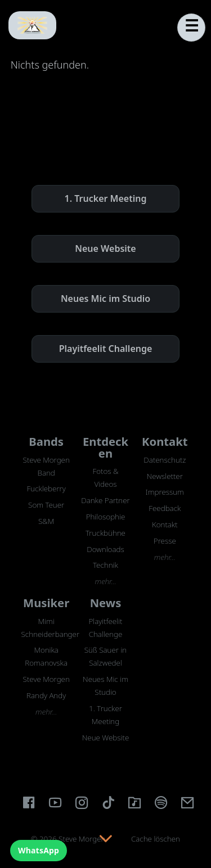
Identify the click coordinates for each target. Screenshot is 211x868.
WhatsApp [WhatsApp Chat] (38, 850)
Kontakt (165, 441)
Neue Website (105, 248)
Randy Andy (46, 695)
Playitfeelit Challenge (105, 348)
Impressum (165, 492)
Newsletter (165, 476)
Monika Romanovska (46, 656)
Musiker (46, 603)
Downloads (105, 549)
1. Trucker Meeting (106, 198)
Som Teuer (46, 505)
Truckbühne (105, 533)
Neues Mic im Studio (105, 298)
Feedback (165, 508)
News (106, 603)
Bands (46, 441)
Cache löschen (155, 839)
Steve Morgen (46, 679)
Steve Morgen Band (46, 466)
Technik (105, 565)
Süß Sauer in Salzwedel (105, 656)
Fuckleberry (46, 488)
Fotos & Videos (105, 477)
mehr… (105, 581)
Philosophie (105, 517)
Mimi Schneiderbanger (46, 627)
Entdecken (105, 446)
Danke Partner (105, 500)
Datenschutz (164, 460)
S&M (46, 521)
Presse (165, 541)
